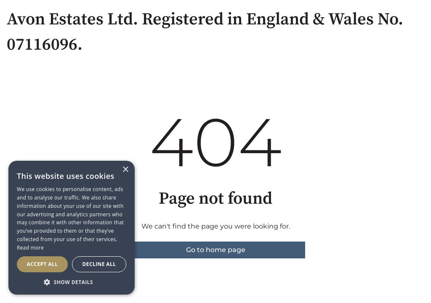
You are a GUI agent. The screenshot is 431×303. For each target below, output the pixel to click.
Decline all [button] (99, 264)
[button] (71, 282)
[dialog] (71, 228)
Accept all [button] (42, 264)
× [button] (125, 170)
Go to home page (215, 250)
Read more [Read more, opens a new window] (30, 247)
